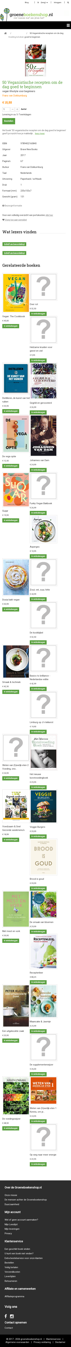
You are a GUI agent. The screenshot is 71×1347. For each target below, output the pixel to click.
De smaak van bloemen (41, 922)
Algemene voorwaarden (17, 1342)
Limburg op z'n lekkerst (41, 722)
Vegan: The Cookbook (13, 316)
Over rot (34, 304)
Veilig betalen (11, 1267)
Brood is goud (37, 879)
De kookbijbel (36, 632)
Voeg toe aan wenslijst (14, 220)
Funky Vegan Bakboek (41, 503)
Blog (27, 3)
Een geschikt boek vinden (17, 1249)
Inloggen (57, 3)
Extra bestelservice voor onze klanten (24, 1258)
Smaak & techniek (11, 682)
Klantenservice (53, 1339)
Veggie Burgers (37, 827)
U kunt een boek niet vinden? (19, 1253)
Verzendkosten (12, 1271)
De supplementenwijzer (41, 1064)
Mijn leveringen (12, 1229)
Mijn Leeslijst (11, 1224)
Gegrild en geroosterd (41, 403)
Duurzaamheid (12, 1204)
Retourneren (11, 1281)
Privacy (8, 1233)
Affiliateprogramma (14, 1296)
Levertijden (10, 1276)
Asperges (35, 546)
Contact (9, 1327)
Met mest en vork (11, 931)
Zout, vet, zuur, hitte (40, 589)
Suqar (5, 510)
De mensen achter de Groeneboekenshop (26, 1199)
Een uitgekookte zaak (13, 1031)
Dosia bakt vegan (11, 599)
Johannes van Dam (39, 460)
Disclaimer (60, 1342)
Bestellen (9, 1262)
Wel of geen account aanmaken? (21, 1219)
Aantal (23, 109)
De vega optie (9, 456)
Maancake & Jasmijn (40, 1021)
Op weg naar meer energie (43, 1154)
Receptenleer (36, 972)
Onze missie (11, 1195)
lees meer (40, 133)
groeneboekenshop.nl (31, 1339)
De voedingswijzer (11, 1118)
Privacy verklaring (42, 1342)
